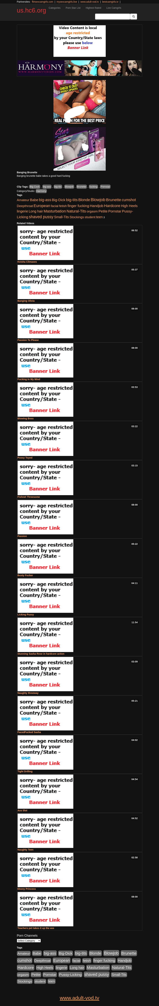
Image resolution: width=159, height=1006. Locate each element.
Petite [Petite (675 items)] (103, 211)
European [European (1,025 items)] (42, 206)
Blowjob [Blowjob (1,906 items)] (98, 199)
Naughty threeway (28, 693)
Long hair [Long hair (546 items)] (36, 211)
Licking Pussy (26, 614)
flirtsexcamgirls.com (42, 1)
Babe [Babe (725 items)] (34, 200)
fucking (93, 186)
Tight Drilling (25, 771)
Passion (22, 536)
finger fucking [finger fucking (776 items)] (78, 206)
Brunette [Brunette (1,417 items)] (113, 199)
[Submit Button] (133, 17)
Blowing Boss (26, 418)
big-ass (47, 186)
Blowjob (69, 186)
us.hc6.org (31, 10)
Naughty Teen (26, 849)
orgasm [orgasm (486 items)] (92, 211)
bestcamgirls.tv (110, 1)
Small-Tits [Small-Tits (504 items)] (61, 217)
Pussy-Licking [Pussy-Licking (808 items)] (70, 975)
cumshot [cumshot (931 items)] (129, 200)
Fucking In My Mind (29, 379)
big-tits (57, 186)
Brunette (81, 186)
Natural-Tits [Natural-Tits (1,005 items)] (76, 211)
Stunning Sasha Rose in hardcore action (41, 653)
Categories (55, 7)
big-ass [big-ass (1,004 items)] (45, 200)
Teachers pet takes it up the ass (36, 928)
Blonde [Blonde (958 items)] (84, 200)
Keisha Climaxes (27, 261)
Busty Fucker (25, 575)
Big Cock (35, 186)
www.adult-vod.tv (89, 1)
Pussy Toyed (25, 457)
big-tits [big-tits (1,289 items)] (72, 200)
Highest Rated (93, 7)
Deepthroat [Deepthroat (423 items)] (25, 206)
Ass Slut (22, 810)
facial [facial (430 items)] (55, 206)
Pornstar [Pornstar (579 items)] (114, 211)
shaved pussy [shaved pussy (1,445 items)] (41, 217)
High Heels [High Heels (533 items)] (129, 206)
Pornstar (105, 186)
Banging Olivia (26, 300)
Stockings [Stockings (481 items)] (76, 217)
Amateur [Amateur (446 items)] (23, 200)
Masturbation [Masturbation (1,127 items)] (55, 211)
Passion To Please (28, 340)
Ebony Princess (27, 888)
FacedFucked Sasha (29, 732)
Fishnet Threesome (29, 497)
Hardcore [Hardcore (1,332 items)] (112, 205)
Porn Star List (73, 7)
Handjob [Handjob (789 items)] (96, 206)
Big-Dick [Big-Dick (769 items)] (58, 200)
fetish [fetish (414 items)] (63, 206)
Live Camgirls (113, 7)
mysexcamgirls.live (67, 1)
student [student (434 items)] (90, 217)
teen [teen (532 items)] (99, 217)
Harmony (41, 191)
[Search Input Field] (112, 17)
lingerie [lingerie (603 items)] (22, 211)
